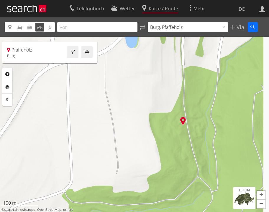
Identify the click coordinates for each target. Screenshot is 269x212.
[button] (261, 195)
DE (242, 9)
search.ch (11, 210)
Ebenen (7, 87)
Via (239, 27)
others (68, 210)
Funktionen (7, 100)
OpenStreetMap (49, 210)
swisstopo (27, 210)
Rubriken (7, 74)
